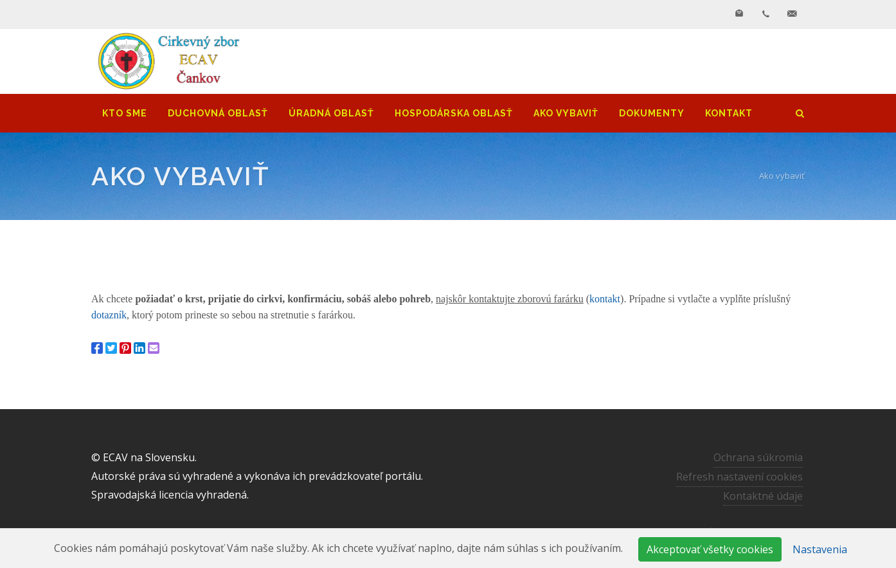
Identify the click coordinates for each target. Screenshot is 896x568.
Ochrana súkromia (758, 457)
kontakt (604, 298)
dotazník (109, 314)
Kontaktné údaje (763, 496)
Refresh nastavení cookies (739, 477)
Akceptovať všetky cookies (710, 549)
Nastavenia (820, 549)
